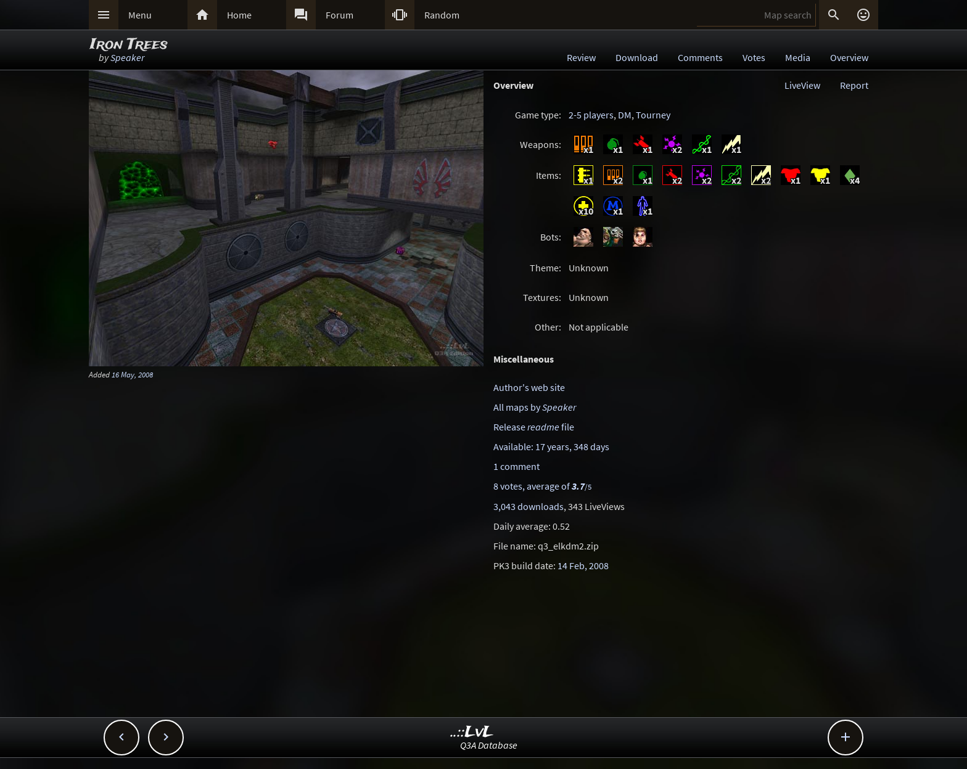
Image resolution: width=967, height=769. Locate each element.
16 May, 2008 (132, 374)
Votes (754, 57)
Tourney (653, 115)
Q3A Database (488, 745)
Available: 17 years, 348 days (551, 446)
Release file (533, 427)
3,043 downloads (528, 506)
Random (441, 15)
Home (239, 15)
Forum (339, 15)
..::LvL (472, 732)
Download (636, 57)
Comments (700, 57)
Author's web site (529, 387)
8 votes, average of (542, 486)
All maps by (534, 407)
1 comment (516, 466)
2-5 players (591, 115)
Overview (849, 57)
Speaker (127, 57)
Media (797, 57)
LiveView (802, 85)
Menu (140, 15)
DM (625, 115)
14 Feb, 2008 (583, 565)
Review (581, 57)
